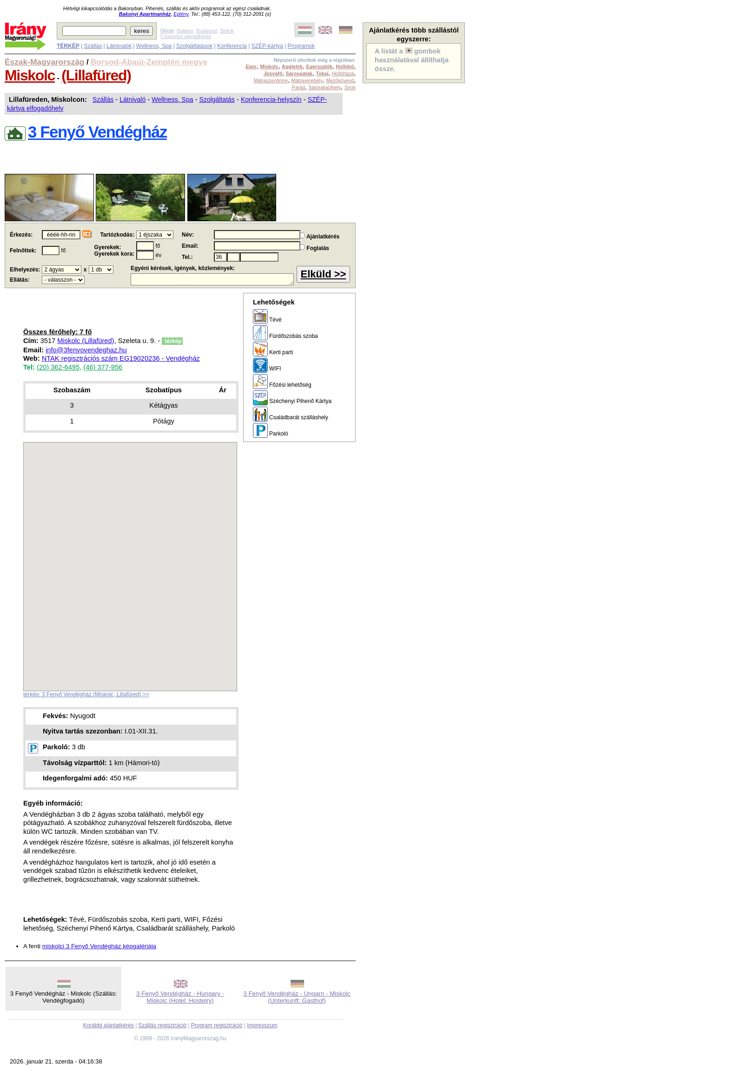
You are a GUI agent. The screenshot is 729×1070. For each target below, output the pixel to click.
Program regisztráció (217, 1025)
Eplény (180, 14)
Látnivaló (132, 99)
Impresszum (262, 1025)
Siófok (227, 30)
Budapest (206, 30)
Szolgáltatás (217, 99)
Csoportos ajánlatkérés (185, 36)
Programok (301, 46)
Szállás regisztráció (162, 1025)
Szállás (93, 46)
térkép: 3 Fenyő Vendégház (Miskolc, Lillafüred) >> (86, 694)
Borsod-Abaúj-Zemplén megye (149, 61)
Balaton (185, 30)
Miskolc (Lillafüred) (85, 340)
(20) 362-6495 (58, 367)
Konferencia (232, 46)
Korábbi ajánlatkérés (108, 1025)
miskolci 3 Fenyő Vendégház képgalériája (99, 946)
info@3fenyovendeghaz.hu (86, 350)
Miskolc (30, 75)
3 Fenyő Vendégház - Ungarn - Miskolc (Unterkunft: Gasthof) (296, 997)
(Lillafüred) (96, 75)
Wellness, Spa (154, 46)
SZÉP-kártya (267, 46)
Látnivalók (119, 46)
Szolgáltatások (194, 46)
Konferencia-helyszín (271, 99)
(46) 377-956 (102, 367)
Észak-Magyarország (44, 61)
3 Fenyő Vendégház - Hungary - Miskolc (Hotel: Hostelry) (180, 997)
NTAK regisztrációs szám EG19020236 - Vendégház (121, 358)
